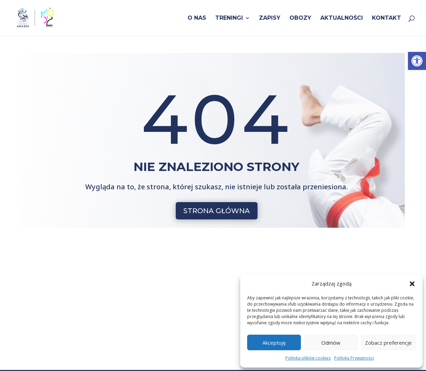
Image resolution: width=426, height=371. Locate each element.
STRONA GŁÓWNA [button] (216, 211)
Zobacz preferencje (388, 342)
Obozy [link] (300, 18)
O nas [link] (197, 18)
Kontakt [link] (386, 18)
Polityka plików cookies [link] (308, 358)
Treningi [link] (229, 18)
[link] (417, 61)
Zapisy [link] (269, 18)
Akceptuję (274, 342)
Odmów (330, 342)
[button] (412, 283)
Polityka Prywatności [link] (354, 358)
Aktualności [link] (341, 18)
